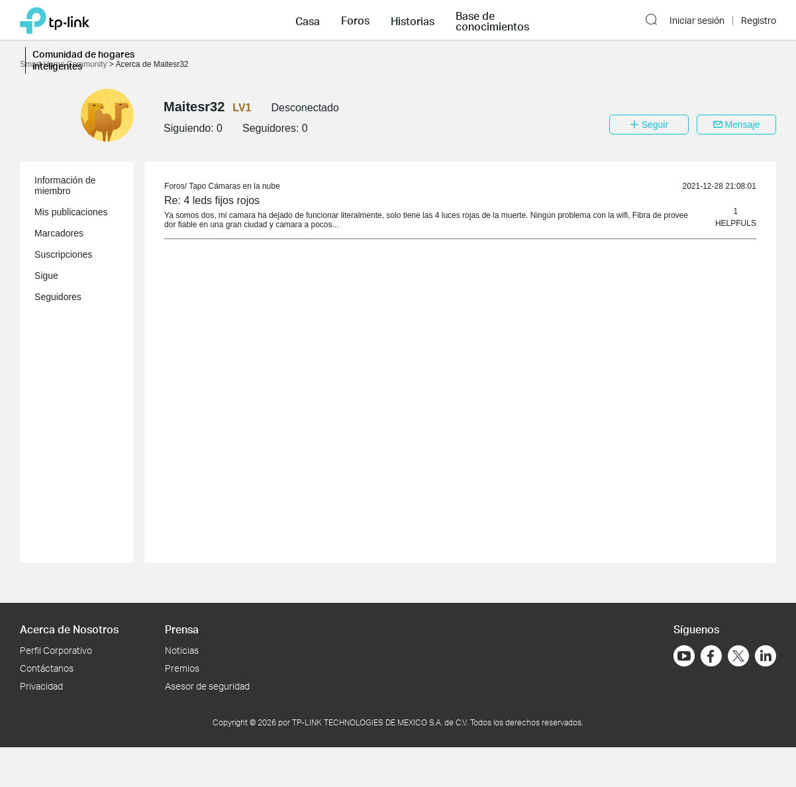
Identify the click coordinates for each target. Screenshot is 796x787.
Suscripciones (63, 254)
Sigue (46, 275)
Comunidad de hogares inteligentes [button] (83, 60)
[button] (307, 20)
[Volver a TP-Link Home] (54, 19)
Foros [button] (355, 20)
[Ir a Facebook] (711, 655)
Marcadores (58, 233)
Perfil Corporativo (56, 650)
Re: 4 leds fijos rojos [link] (212, 200)
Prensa (182, 629)
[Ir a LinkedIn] (765, 655)
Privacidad (41, 686)
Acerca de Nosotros (69, 629)
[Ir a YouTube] (684, 655)
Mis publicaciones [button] (71, 212)
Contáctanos (47, 668)
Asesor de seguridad (207, 686)
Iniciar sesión (697, 20)
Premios (182, 668)
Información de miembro (65, 185)
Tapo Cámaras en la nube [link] (234, 186)
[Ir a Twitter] (738, 657)
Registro (758, 20)
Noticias (182, 650)
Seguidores (57, 296)
